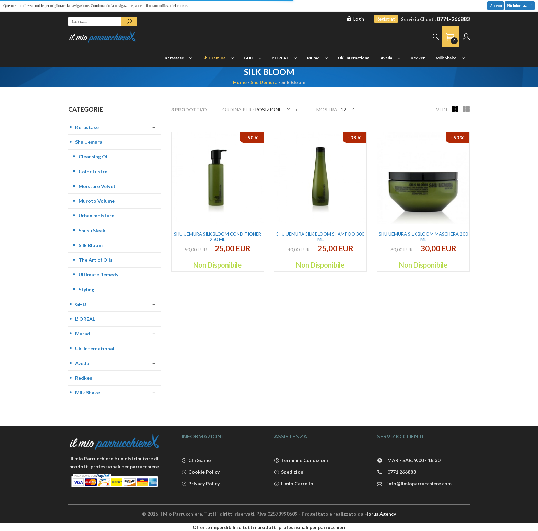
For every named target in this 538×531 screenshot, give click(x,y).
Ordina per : (238, 110)
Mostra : (328, 110)
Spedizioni (289, 472)
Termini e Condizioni (301, 460)
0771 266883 (396, 472)
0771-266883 (453, 18)
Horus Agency (380, 514)
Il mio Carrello (293, 484)
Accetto (495, 5)
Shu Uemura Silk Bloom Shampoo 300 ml (320, 236)
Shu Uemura (264, 82)
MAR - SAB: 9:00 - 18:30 (408, 460)
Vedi (441, 110)
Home (240, 82)
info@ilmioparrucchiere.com (414, 484)
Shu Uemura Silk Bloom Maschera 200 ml (423, 236)
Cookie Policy (201, 472)
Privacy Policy (201, 484)
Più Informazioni (520, 5)
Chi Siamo (196, 460)
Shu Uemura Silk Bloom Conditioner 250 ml (217, 236)
